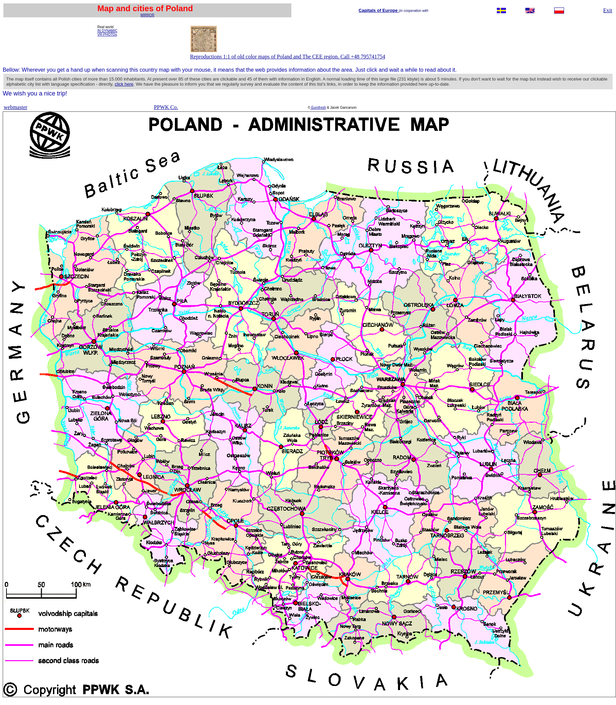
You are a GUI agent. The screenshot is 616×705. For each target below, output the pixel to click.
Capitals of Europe (379, 10)
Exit (607, 10)
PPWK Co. (166, 107)
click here (124, 84)
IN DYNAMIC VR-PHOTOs (107, 32)
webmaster (15, 107)
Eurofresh (318, 107)
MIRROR (148, 15)
